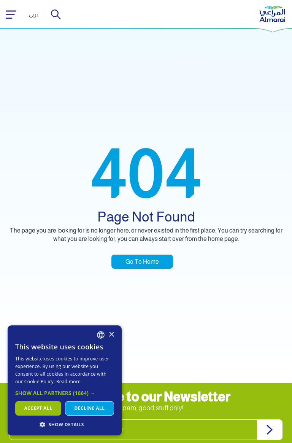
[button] (64, 393)
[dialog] (65, 380)
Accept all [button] (38, 408)
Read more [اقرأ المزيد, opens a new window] (68, 381)
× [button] (111, 335)
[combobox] (101, 335)
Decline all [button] (90, 408)
